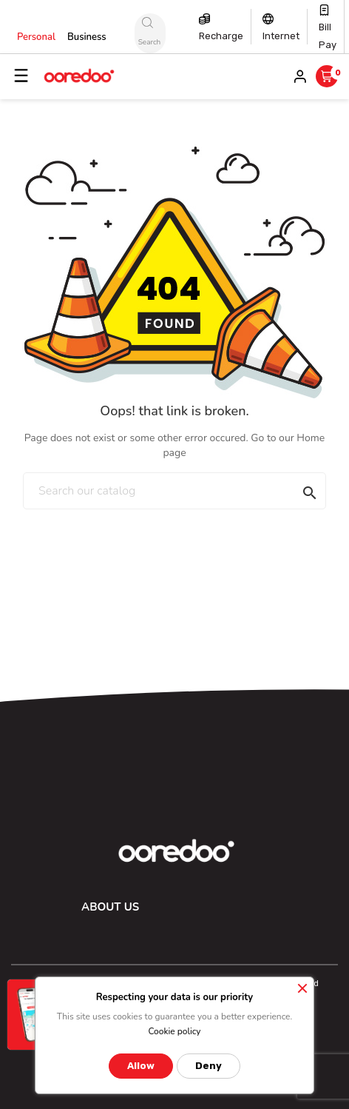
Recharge (221, 35)
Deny (208, 1065)
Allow (141, 1065)
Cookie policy (174, 1031)
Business (86, 37)
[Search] (174, 490)
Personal (36, 37)
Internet (280, 35)
